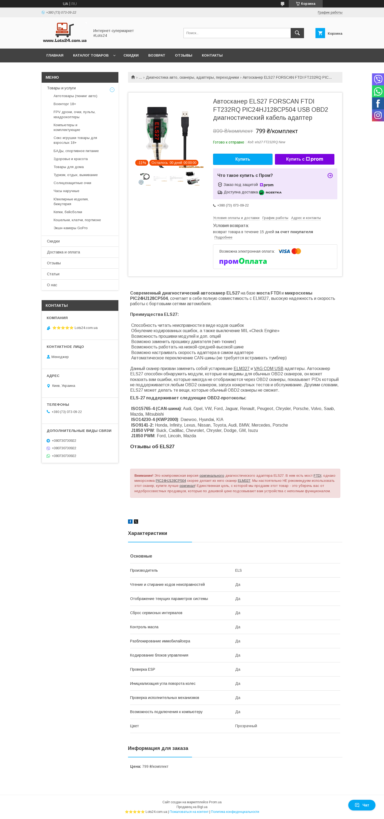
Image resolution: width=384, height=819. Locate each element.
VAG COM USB (268, 368)
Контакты (212, 55)
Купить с (304, 159)
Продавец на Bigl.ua (192, 807)
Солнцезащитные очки (72, 183)
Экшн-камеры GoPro (71, 228)
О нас (52, 285)
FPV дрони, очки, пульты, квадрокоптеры (74, 114)
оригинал (187, 486)
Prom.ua (215, 802)
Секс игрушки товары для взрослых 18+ (75, 140)
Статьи (53, 274)
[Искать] (297, 33)
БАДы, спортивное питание (76, 151)
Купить (242, 159)
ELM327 (242, 368)
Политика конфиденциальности (235, 812)
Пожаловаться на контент (189, 812)
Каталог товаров (91, 55)
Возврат (156, 55)
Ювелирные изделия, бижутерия (71, 201)
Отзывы (183, 55)
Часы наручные (66, 191)
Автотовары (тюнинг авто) (75, 96)
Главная (54, 55)
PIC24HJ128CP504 (171, 481)
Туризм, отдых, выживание (76, 175)
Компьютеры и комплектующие (67, 127)
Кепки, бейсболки (68, 212)
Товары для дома (69, 167)
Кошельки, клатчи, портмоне (77, 220)
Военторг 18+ (65, 104)
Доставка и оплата (63, 252)
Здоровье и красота (71, 159)
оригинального (211, 476)
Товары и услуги (61, 88)
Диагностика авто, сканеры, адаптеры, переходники (192, 77)
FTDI (317, 476)
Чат (362, 805)
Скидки (131, 55)
